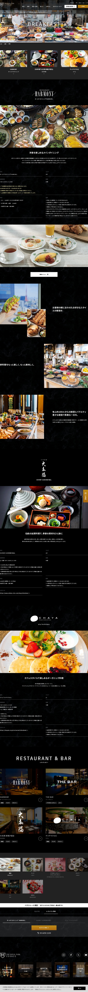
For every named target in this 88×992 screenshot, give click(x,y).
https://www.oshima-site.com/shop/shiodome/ (15, 593)
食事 (28, 6)
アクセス (72, 3)
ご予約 (83, 6)
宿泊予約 (37, 911)
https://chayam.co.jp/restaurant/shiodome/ (14, 730)
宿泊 (23, 6)
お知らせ (48, 6)
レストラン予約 (51, 911)
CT (87, 3)
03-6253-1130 (44, 933)
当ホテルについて (57, 6)
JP (76, 3)
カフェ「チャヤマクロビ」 (71, 920)
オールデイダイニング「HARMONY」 (16, 920)
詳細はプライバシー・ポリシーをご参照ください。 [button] (48, 989)
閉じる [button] (79, 988)
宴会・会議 (34, 6)
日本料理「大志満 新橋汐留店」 (44, 920)
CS (83, 3)
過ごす (41, 6)
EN (80, 3)
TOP (1, 43)
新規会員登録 (70, 6)
